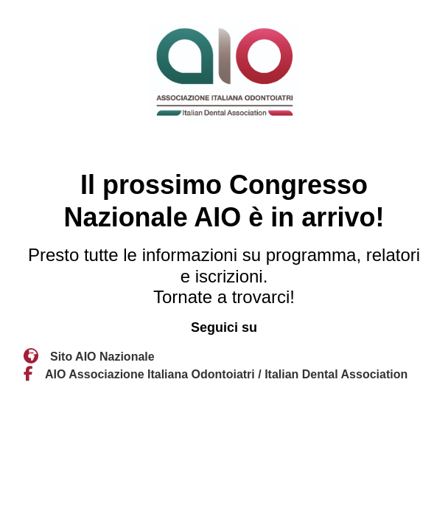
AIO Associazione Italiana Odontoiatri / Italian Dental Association (226, 374)
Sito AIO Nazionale (102, 356)
